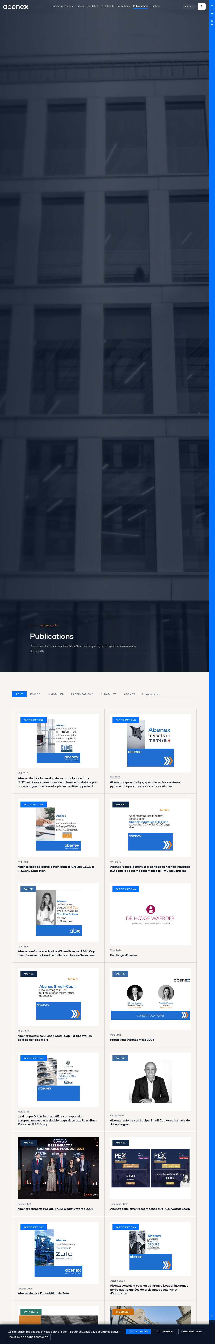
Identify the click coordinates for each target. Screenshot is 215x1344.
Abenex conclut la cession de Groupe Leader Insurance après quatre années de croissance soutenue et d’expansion (149, 1289)
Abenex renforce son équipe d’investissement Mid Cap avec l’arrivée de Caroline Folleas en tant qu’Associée (56, 953)
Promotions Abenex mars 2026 (132, 1039)
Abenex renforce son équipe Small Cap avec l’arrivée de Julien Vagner (150, 1122)
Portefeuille (107, 5)
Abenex (129, 694)
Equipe (80, 5)
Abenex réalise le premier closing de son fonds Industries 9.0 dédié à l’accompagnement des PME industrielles (150, 868)
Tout (19, 694)
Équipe (35, 694)
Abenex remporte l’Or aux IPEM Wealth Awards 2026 (56, 1209)
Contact (155, 5)
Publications (140, 5)
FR (188, 7)
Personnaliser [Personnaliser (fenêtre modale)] (191, 1331)
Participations (82, 694)
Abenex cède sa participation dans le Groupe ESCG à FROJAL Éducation (56, 868)
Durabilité (92, 5)
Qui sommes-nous (62, 5)
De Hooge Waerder (123, 955)
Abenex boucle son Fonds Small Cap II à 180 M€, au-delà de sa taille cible (55, 1038)
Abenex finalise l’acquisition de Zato (43, 1293)
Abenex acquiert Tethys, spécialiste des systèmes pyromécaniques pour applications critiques (145, 784)
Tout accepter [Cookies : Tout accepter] (138, 1331)
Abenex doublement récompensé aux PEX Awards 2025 (150, 1209)
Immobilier (123, 5)
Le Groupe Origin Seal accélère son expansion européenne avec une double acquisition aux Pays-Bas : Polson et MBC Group (57, 1120)
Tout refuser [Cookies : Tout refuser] (165, 1331)
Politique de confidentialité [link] (28, 1336)
